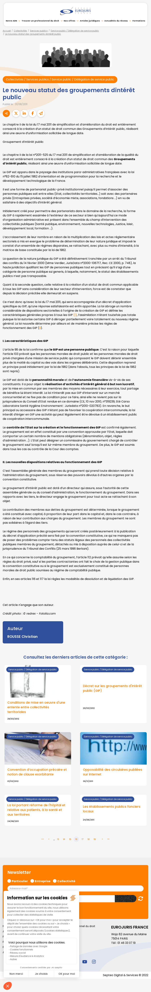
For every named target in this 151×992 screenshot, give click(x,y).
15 (70, 839)
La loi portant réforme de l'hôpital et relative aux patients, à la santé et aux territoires (36, 810)
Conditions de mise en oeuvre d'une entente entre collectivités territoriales (36, 707)
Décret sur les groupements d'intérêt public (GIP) (112, 688)
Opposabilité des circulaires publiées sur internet (112, 772)
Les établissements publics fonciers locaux (111, 809)
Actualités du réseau (116, 20)
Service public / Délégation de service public (75, 30)
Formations (138, 20)
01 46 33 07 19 (127, 943)
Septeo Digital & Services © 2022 (125, 975)
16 (76, 839)
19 (95, 839)
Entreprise (42, 881)
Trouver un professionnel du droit (40, 20)
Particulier (20, 881)
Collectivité (66, 881)
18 (88, 839)
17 (83, 839)
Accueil (7, 30)
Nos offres (69, 20)
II (40, 328)
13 (58, 839)
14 (64, 839)
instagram (94, 962)
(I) (75, 315)
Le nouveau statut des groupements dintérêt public (33, 34)
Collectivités (20, 30)
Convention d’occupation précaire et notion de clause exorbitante (37, 772)
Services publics (39, 30)
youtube (84, 962)
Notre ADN (11, 20)
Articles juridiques (90, 20)
